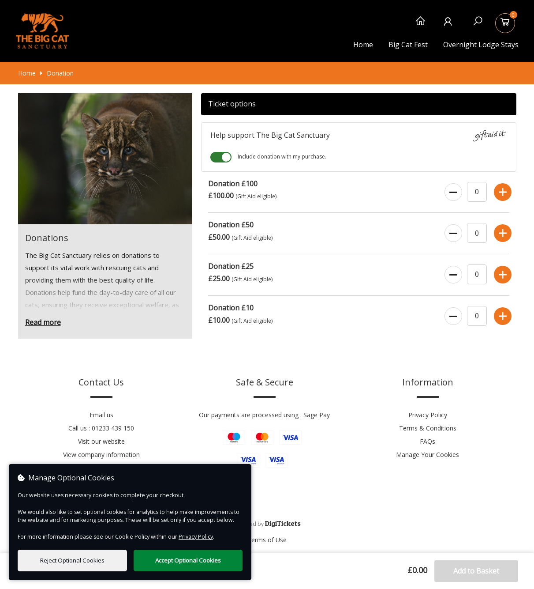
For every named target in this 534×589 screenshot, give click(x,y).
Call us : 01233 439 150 (101, 428)
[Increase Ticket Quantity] (501, 190)
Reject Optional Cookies (72, 560)
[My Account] (449, 25)
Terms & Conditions (427, 428)
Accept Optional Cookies (188, 560)
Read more (43, 322)
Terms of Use (267, 540)
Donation (57, 73)
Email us (101, 415)
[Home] (420, 25)
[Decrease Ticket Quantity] (452, 190)
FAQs (427, 441)
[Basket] (506, 25)
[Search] (478, 25)
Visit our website (101, 441)
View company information (101, 454)
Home (363, 44)
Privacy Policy (427, 415)
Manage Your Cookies (427, 454)
